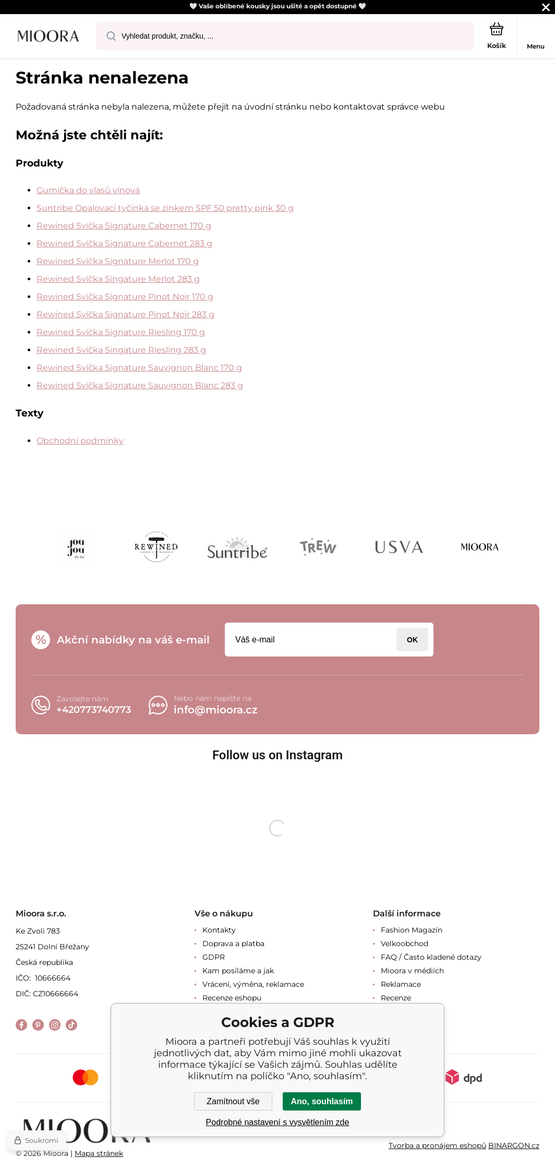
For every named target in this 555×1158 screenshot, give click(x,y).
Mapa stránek (99, 1153)
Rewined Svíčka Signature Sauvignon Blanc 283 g (140, 385)
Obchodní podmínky (80, 441)
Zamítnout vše (233, 1101)
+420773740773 (93, 709)
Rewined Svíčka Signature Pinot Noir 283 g (125, 314)
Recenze (396, 997)
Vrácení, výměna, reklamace (253, 984)
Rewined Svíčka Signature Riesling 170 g (121, 332)
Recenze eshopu (231, 997)
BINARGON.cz (513, 1145)
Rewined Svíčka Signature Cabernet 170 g (124, 226)
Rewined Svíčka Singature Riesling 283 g (121, 350)
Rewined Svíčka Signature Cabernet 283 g (124, 243)
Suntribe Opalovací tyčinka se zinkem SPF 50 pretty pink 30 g (165, 208)
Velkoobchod (404, 943)
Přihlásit (412, 639)
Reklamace (401, 984)
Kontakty (219, 930)
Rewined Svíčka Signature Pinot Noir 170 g (125, 297)
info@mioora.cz (216, 709)
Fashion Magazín (411, 930)
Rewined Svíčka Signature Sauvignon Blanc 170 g (139, 368)
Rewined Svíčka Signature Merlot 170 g (118, 261)
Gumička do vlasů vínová (88, 190)
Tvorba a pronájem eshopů (437, 1145)
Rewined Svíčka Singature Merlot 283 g (118, 279)
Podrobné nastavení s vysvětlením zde (277, 1122)
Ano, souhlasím (322, 1101)
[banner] (48, 37)
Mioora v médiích (412, 970)
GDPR (213, 957)
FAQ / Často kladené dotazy (431, 957)
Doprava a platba (233, 943)
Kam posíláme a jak (238, 970)
